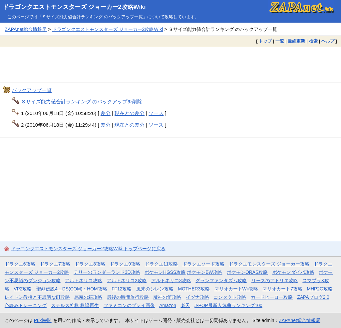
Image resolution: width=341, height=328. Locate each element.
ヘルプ (327, 41)
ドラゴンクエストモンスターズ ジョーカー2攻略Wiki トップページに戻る (88, 248)
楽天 (185, 305)
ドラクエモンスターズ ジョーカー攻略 (269, 264)
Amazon (167, 305)
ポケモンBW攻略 (204, 272)
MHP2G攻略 (320, 288)
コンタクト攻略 (229, 297)
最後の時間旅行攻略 (128, 297)
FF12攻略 (122, 288)
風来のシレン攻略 (154, 288)
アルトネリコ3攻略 (171, 280)
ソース (156, 113)
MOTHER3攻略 (194, 288)
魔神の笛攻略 (167, 297)
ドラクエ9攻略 (125, 264)
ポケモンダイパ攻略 (293, 272)
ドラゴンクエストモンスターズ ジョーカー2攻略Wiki (74, 7)
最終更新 (296, 41)
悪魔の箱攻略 (88, 297)
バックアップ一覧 (32, 90)
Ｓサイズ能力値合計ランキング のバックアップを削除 (81, 101)
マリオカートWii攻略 (236, 288)
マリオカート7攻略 (282, 288)
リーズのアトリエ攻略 (274, 280)
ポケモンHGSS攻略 (165, 272)
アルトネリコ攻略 (83, 280)
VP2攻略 (23, 288)
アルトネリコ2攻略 (127, 280)
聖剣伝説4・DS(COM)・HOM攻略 (71, 288)
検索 (313, 41)
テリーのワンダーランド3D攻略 (107, 272)
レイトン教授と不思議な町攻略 (37, 297)
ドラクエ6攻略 (20, 264)
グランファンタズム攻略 (221, 280)
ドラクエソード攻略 (203, 264)
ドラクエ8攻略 (90, 264)
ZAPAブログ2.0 (313, 297)
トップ (265, 41)
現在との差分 (130, 113)
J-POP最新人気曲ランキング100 (228, 305)
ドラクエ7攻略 (55, 264)
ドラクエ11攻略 (161, 264)
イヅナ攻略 (197, 297)
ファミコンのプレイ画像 (129, 305)
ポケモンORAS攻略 (247, 272)
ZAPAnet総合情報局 (26, 29)
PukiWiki (43, 320)
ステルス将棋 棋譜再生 (75, 305)
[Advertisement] (170, 64)
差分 (106, 113)
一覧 (279, 41)
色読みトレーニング (26, 305)
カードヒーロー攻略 (272, 297)
